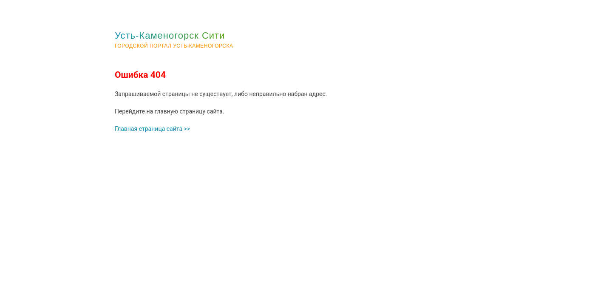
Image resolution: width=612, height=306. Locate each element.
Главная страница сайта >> (152, 128)
